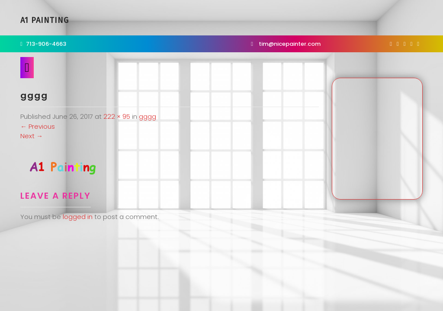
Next (31, 135)
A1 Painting (44, 20)
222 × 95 (116, 116)
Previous (37, 126)
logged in (78, 216)
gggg (147, 116)
